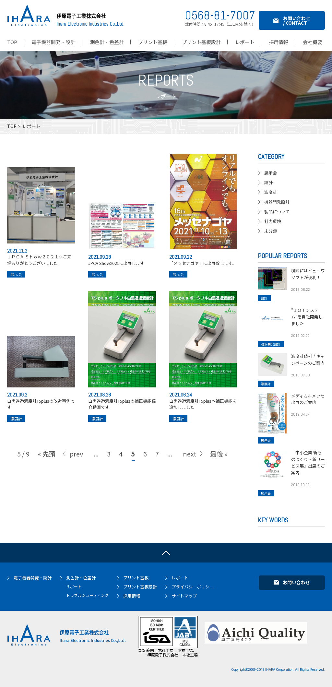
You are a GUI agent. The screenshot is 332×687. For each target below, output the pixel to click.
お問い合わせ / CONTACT (296, 20)
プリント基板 (135, 577)
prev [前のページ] (76, 459)
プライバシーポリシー (193, 587)
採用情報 (131, 596)
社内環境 (272, 221)
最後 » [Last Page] (219, 459)
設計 (268, 182)
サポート (74, 586)
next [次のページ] (189, 459)
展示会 (16, 277)
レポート (180, 577)
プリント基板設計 (140, 587)
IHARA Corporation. (279, 669)
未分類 (270, 231)
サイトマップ (184, 596)
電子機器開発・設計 (33, 577)
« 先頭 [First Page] (46, 459)
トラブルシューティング (87, 595)
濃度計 (16, 424)
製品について (277, 211)
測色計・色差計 (81, 577)
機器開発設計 (277, 202)
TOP (12, 126)
